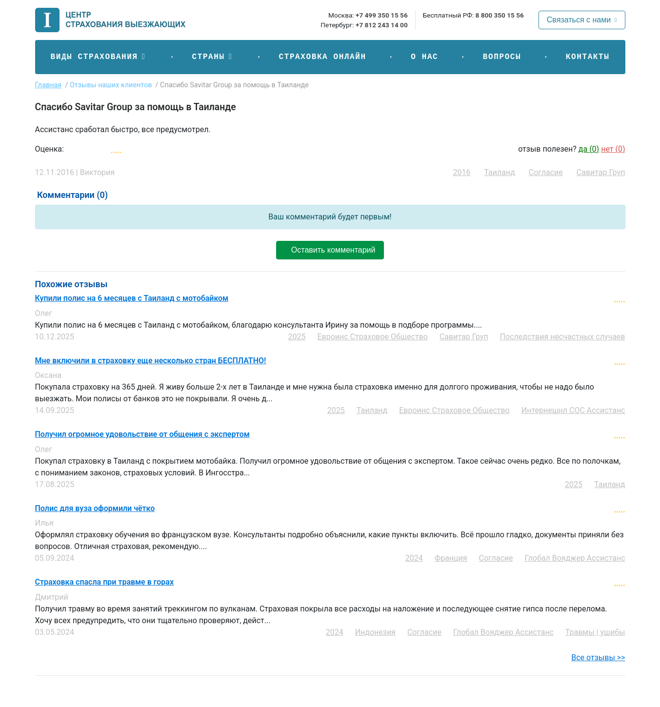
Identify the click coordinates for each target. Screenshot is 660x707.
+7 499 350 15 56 (382, 15)
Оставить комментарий (329, 250)
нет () (613, 149)
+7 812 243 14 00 (382, 25)
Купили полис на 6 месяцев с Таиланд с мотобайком (132, 298)
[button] (99, 57)
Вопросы (502, 57)
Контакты (588, 57)
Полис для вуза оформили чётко (95, 508)
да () (589, 149)
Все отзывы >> (598, 657)
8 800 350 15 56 (499, 15)
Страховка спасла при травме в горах (104, 582)
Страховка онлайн (322, 57)
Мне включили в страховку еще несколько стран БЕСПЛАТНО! (150, 360)
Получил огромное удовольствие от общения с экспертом (142, 434)
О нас (424, 57)
